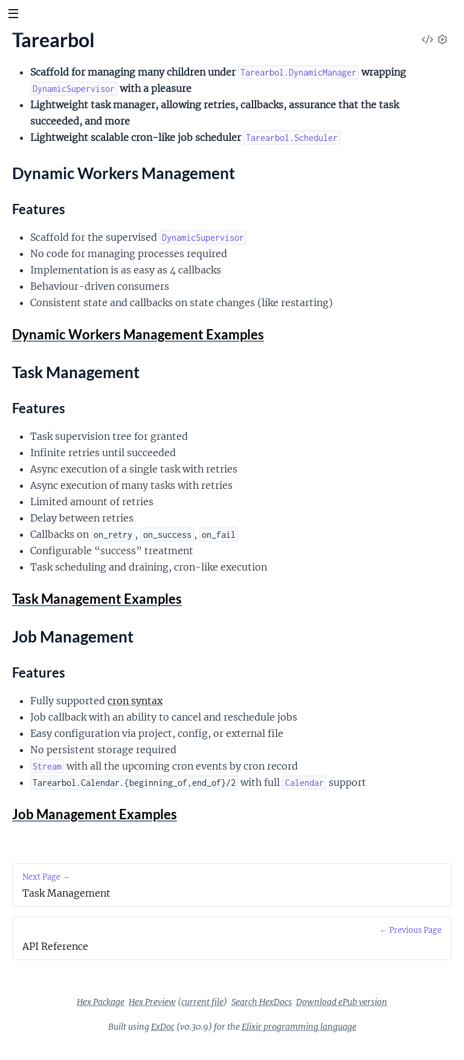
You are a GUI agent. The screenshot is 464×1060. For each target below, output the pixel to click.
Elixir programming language (299, 1026)
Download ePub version (341, 1001)
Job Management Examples (94, 814)
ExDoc (163, 1026)
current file (202, 1001)
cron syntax (135, 701)
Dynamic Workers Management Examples (138, 334)
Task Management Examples (97, 599)
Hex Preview (152, 1001)
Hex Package (100, 1001)
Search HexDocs (261, 1002)
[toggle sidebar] (13, 15)
